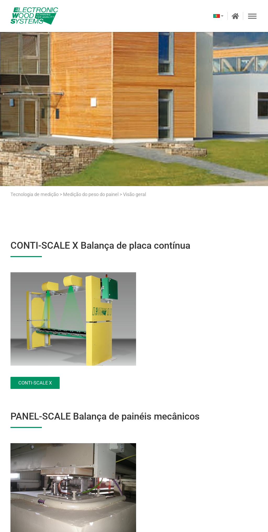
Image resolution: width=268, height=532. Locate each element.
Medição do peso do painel (91, 194)
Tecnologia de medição (34, 194)
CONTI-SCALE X (35, 383)
